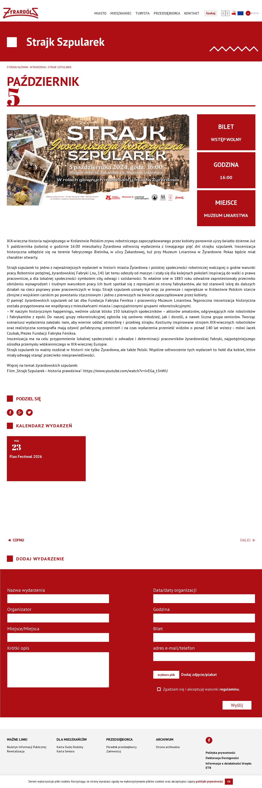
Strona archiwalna (168, 747)
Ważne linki (17, 739)
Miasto (100, 13)
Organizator (19, 609)
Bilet (158, 629)
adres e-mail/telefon (174, 648)
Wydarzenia (38, 67)
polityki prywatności (209, 781)
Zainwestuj (113, 751)
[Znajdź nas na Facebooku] (209, 740)
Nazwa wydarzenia (26, 590)
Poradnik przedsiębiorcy (121, 747)
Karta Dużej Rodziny (70, 747)
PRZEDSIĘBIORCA (167, 13)
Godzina (161, 609)
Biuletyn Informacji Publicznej (26, 747)
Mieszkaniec (120, 13)
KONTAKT (191, 13)
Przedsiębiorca (119, 739)
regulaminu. (230, 689)
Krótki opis (18, 648)
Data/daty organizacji (175, 590)
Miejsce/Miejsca (23, 629)
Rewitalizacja (15, 751)
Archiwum (164, 739)
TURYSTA (142, 13)
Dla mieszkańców (72, 739)
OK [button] (228, 781)
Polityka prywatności (220, 752)
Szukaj (210, 13)
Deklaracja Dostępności (222, 758)
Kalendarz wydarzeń (44, 426)
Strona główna (17, 67)
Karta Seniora (65, 751)
